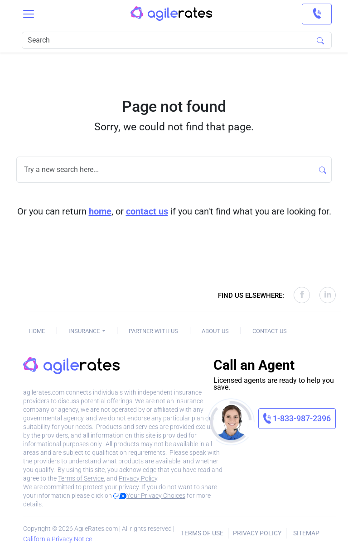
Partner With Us (153, 331)
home (100, 211)
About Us (215, 331)
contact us (147, 211)
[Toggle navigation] (28, 14)
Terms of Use (202, 533)
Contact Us (269, 331)
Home (37, 331)
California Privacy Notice (57, 539)
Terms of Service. (81, 478)
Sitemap (306, 533)
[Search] (177, 40)
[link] (317, 14)
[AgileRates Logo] (171, 14)
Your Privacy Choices (149, 495)
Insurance (84, 331)
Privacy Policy (138, 478)
